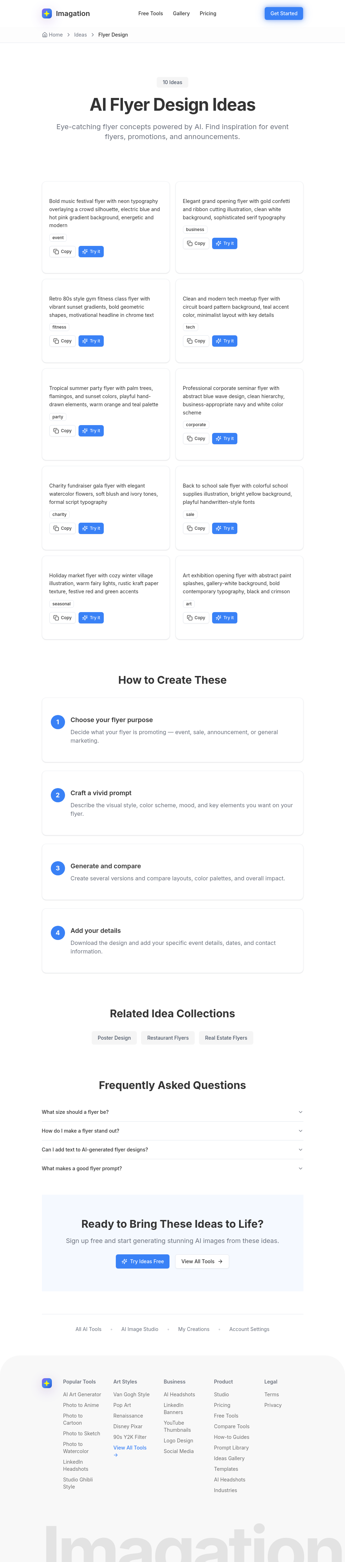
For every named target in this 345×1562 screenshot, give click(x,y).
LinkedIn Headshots (75, 1465)
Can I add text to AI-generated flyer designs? (172, 1149)
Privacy (273, 1405)
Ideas (80, 35)
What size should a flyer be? (172, 1112)
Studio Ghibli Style (78, 1483)
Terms (271, 1394)
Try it (91, 251)
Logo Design (178, 1440)
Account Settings (249, 1329)
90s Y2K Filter (129, 1437)
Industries (225, 1490)
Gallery (181, 13)
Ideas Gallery (229, 1458)
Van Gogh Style (131, 1394)
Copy (62, 251)
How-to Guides (231, 1437)
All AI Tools (88, 1329)
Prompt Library (231, 1448)
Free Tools (151, 13)
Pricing (208, 13)
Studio (221, 1394)
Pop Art (122, 1405)
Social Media (179, 1451)
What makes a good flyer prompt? (172, 1168)
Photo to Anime (81, 1405)
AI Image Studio (140, 1329)
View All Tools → (130, 1451)
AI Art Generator (82, 1394)
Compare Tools (231, 1426)
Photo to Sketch (81, 1433)
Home (52, 35)
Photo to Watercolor (76, 1447)
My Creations (194, 1329)
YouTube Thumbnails (177, 1426)
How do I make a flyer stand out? (172, 1131)
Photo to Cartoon (73, 1419)
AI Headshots (179, 1394)
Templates (226, 1469)
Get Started (283, 13)
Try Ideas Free (143, 1261)
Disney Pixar (127, 1426)
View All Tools (202, 1261)
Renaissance (128, 1416)
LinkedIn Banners (174, 1408)
